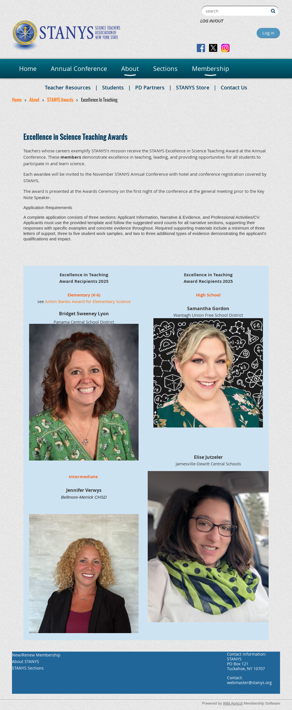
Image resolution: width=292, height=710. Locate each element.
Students (113, 87)
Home (17, 100)
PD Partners (150, 87)
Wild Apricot (233, 703)
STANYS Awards (60, 100)
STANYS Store (192, 87)
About (34, 100)
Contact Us (234, 87)
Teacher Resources (68, 87)
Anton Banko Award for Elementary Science (88, 301)
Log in (268, 33)
